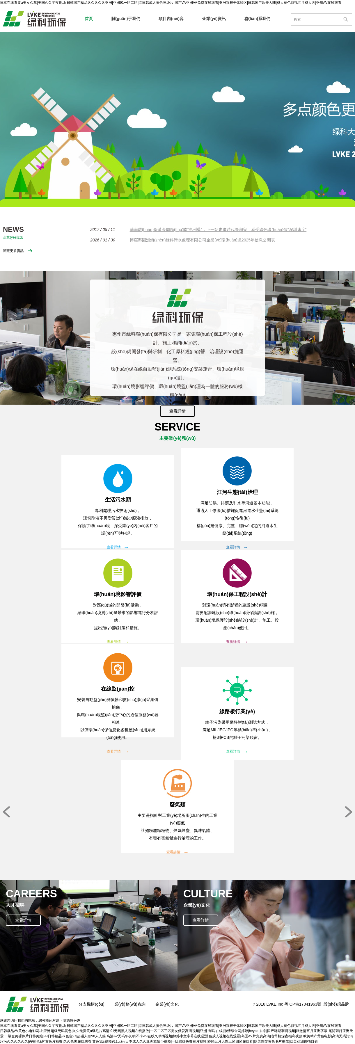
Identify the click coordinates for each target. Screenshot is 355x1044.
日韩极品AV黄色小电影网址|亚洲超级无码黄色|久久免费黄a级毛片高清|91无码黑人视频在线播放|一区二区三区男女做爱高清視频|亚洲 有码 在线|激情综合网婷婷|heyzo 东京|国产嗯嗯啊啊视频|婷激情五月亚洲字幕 (163, 1031)
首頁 (89, 18)
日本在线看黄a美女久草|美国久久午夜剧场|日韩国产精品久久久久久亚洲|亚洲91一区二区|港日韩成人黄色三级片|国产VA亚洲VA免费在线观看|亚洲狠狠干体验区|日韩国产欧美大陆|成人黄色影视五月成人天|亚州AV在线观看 (170, 3)
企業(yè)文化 (167, 1004)
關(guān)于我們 (125, 18)
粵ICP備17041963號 (303, 1004)
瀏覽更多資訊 (13, 251)
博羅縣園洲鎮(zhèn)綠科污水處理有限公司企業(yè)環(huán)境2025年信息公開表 (202, 240)
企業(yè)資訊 (214, 18)
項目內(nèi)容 (171, 18)
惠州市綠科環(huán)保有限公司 (34, 18)
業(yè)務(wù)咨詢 (129, 1004)
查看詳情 (177, 411)
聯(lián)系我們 (257, 18)
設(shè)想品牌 (336, 1004)
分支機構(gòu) (91, 1004)
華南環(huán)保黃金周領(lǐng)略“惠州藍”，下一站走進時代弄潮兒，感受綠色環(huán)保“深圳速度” (218, 229)
